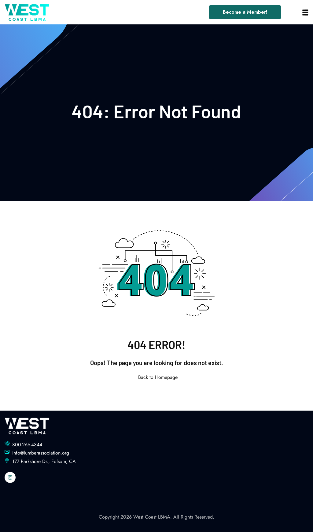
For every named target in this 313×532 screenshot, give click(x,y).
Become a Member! (245, 12)
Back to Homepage (157, 377)
